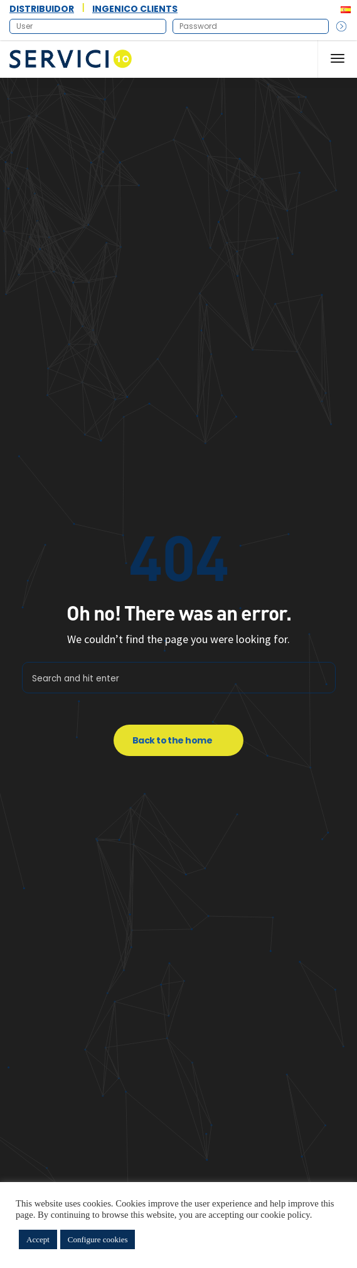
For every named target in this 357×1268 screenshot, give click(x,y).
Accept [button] (38, 1239)
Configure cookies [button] (98, 1239)
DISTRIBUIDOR (41, 9)
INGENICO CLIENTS (135, 9)
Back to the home (172, 740)
